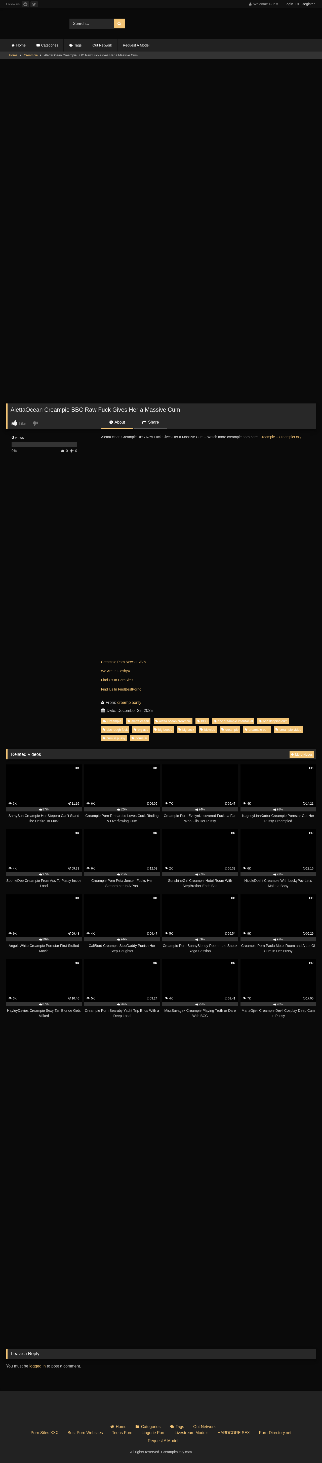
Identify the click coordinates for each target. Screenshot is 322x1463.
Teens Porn (122, 1433)
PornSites (125, 680)
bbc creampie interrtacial (233, 721)
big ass (141, 730)
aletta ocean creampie (173, 721)
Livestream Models (191, 1433)
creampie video (288, 730)
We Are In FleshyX (115, 671)
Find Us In (109, 680)
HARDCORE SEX (234, 1433)
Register (308, 4)
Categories (49, 45)
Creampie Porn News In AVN (123, 662)
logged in (37, 1366)
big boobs (163, 730)
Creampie (31, 55)
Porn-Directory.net (275, 1433)
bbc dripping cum (273, 721)
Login (289, 4)
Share (150, 422)
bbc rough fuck (115, 730)
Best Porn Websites (85, 1433)
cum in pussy (114, 738)
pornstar (139, 738)
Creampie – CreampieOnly (280, 437)
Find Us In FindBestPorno (121, 689)
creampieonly (129, 702)
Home (21, 45)
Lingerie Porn (154, 1433)
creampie (230, 730)
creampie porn (257, 730)
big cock (186, 730)
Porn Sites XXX (44, 1433)
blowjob (207, 730)
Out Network (102, 45)
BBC (202, 721)
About (117, 422)
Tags (78, 45)
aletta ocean (138, 721)
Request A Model (136, 45)
